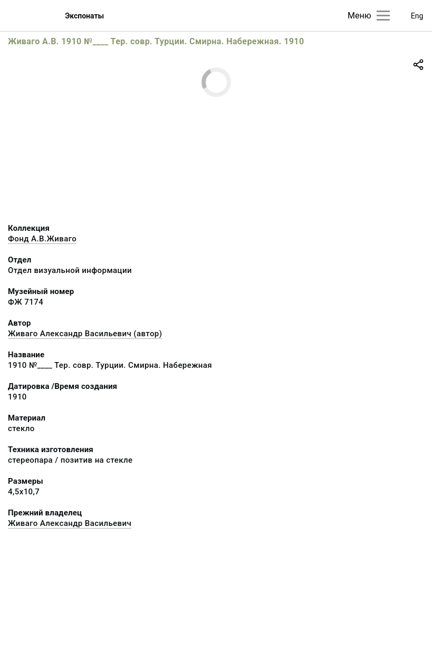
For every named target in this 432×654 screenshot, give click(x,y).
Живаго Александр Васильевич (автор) (85, 333)
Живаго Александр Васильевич (69, 523)
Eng (417, 16)
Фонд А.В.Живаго (42, 238)
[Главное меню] (383, 15)
